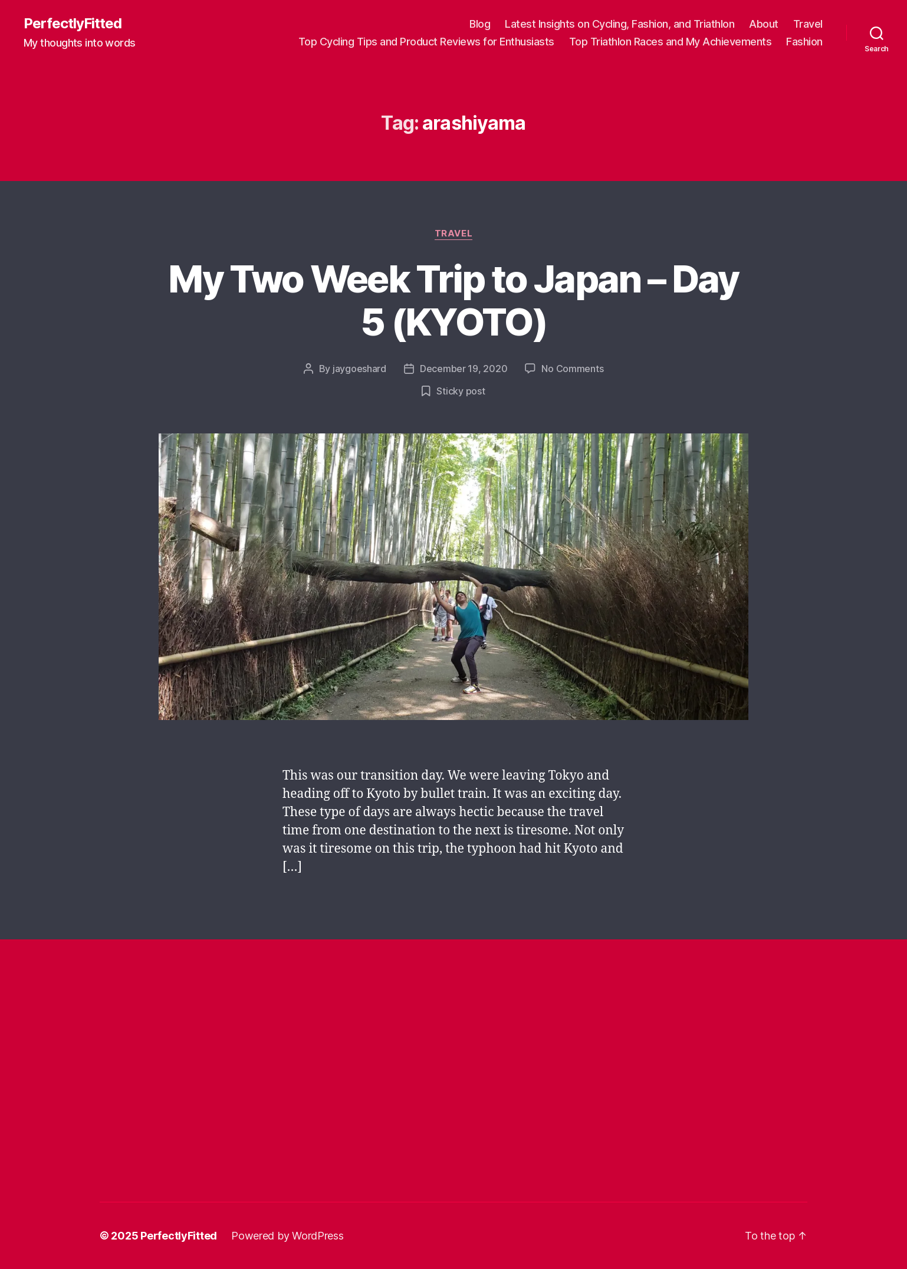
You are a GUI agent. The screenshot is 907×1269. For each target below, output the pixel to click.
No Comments (572, 368)
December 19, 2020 (463, 368)
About (763, 24)
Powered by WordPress (287, 1235)
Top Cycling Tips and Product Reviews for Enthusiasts (426, 41)
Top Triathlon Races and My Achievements (670, 41)
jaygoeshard (359, 368)
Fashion (804, 41)
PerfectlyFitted (72, 24)
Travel (808, 24)
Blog (479, 24)
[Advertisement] (314, 1013)
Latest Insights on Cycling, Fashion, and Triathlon (619, 24)
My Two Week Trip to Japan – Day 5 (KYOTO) (453, 300)
